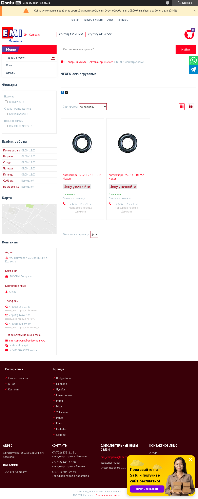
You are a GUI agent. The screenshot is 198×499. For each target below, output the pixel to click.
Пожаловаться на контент (110, 495)
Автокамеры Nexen (101, 62)
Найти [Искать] (185, 49)
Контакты (123, 19)
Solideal (61, 435)
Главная (74, 19)
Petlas (59, 418)
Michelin (61, 429)
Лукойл (60, 389)
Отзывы (10, 73)
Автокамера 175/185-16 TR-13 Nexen (82, 176)
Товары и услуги (93, 19)
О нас (110, 19)
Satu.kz (117, 491)
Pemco (60, 423)
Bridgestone (63, 378)
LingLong (61, 384)
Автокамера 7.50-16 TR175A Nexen (126, 176)
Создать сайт (30, 2)
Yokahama (62, 412)
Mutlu (59, 401)
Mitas (59, 406)
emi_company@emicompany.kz (27, 340)
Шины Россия (64, 395)
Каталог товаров (18, 378)
